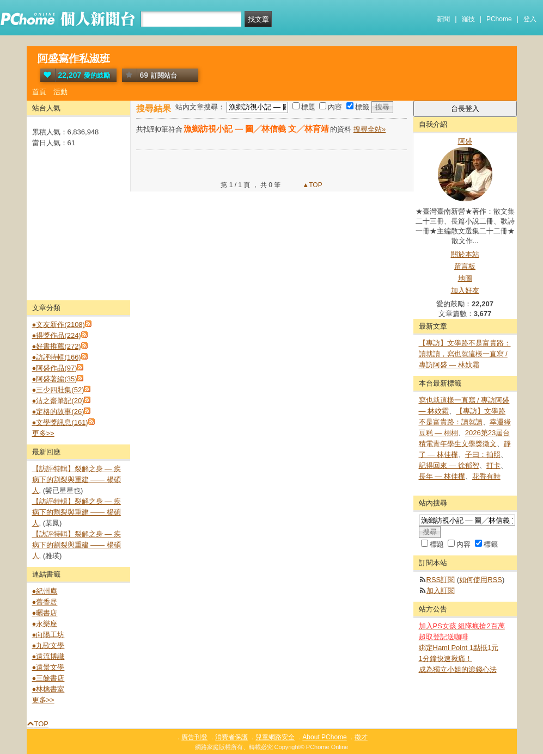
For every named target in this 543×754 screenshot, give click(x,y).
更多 (43, 433)
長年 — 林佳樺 (442, 476)
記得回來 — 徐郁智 (449, 465)
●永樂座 (45, 624)
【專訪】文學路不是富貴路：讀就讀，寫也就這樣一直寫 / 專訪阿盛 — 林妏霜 (465, 354)
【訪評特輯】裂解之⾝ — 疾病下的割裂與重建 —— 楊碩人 (76, 480)
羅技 (468, 19)
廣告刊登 (194, 737)
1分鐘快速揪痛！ (445, 658)
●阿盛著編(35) (54, 379)
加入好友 (465, 290)
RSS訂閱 (440, 580)
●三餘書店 (48, 678)
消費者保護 (231, 737)
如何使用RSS (480, 580)
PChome (499, 19)
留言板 (464, 266)
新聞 (443, 19)
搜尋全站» (369, 129)
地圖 (465, 278)
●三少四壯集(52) (58, 390)
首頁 (39, 92)
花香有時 (486, 476)
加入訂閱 (440, 590)
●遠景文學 (48, 667)
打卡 (493, 465)
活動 (60, 92)
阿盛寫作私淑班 (74, 58)
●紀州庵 (45, 591)
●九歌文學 (48, 645)
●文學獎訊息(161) (60, 422)
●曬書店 (45, 613)
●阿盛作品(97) (54, 368)
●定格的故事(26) (58, 411)
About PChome (324, 737)
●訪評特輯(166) (56, 357)
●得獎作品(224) (56, 335)
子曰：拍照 (483, 454)
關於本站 (465, 254)
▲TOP (311, 185)
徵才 (361, 737)
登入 (529, 19)
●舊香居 (45, 602)
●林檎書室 (48, 689)
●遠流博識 (48, 656)
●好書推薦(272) (56, 346)
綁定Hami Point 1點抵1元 (459, 648)
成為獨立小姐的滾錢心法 (458, 669)
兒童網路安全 (275, 737)
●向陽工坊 (48, 635)
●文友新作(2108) (58, 324)
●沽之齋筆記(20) (58, 401)
